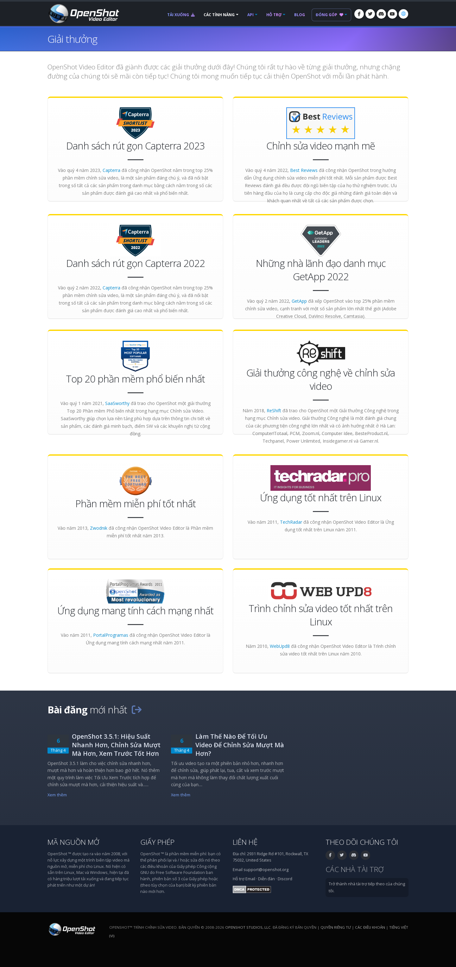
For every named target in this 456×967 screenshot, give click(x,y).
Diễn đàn (266, 879)
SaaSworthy (117, 403)
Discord (285, 879)
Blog (299, 14)
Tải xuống (181, 14)
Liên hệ (245, 842)
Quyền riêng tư (335, 927)
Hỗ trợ (274, 14)
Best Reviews (304, 170)
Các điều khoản (370, 927)
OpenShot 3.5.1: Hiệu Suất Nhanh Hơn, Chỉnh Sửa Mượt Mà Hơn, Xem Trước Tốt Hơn (116, 745)
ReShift (274, 411)
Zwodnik (98, 528)
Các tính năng (219, 14)
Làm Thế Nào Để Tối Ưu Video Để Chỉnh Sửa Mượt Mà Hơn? (239, 745)
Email (250, 879)
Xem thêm (57, 795)
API (250, 14)
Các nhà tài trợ (354, 869)
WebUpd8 (280, 646)
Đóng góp (329, 14)
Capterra (111, 170)
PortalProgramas (110, 635)
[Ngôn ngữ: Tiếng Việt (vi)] (403, 14)
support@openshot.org (266, 869)
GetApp (299, 301)
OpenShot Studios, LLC (248, 927)
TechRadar (291, 522)
